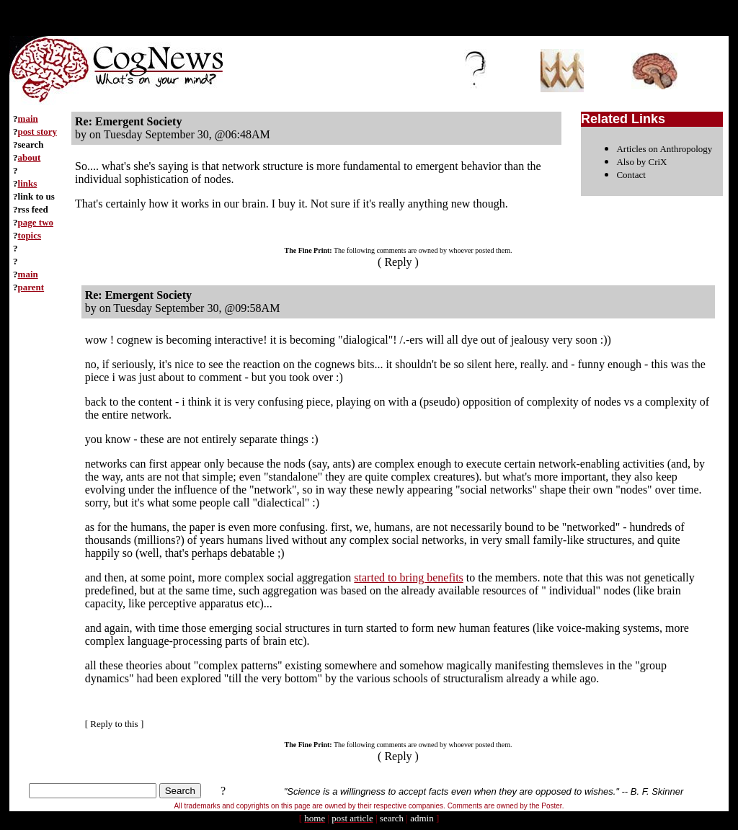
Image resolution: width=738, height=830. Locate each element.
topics (30, 235)
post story (38, 131)
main (28, 118)
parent (31, 287)
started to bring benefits (408, 577)
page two (35, 222)
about (29, 157)
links (27, 183)
